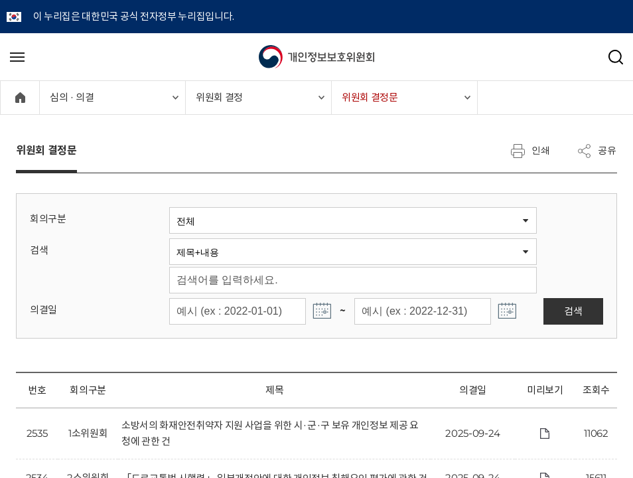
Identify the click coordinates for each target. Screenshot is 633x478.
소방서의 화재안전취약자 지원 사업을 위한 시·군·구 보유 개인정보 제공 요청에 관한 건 (270, 433)
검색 (39, 250)
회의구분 (48, 218)
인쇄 (530, 150)
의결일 (43, 309)
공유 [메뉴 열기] (596, 150)
